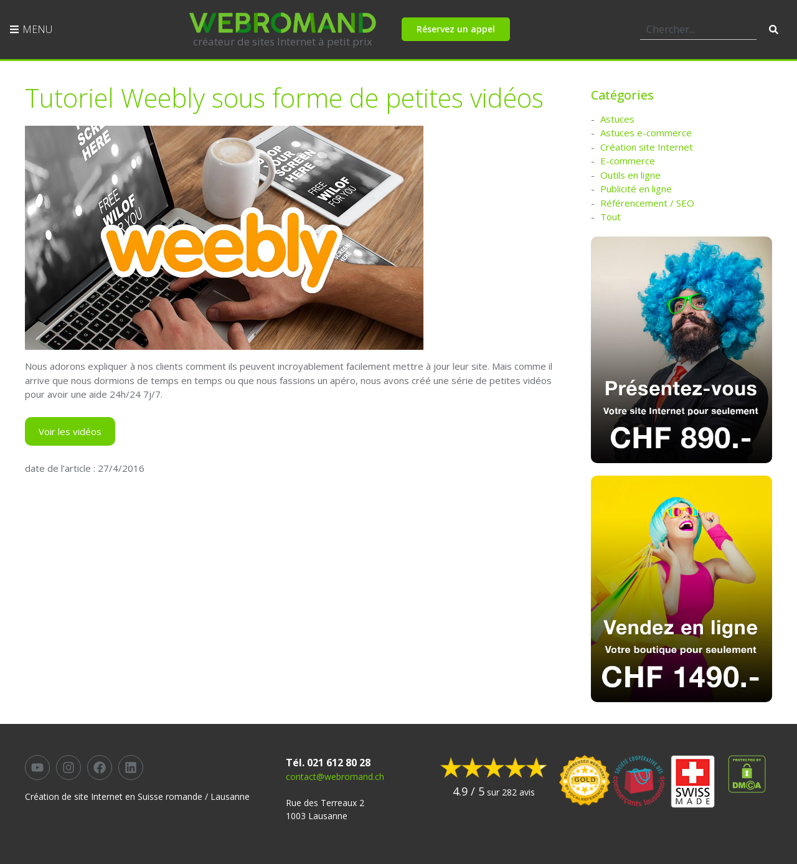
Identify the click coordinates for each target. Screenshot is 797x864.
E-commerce (627, 160)
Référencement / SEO (647, 203)
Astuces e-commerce (646, 132)
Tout (610, 216)
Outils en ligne (630, 175)
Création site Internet (646, 147)
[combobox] (698, 29)
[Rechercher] (774, 29)
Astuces (617, 119)
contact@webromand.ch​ (335, 776)
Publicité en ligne (636, 188)
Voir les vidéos (70, 431)
